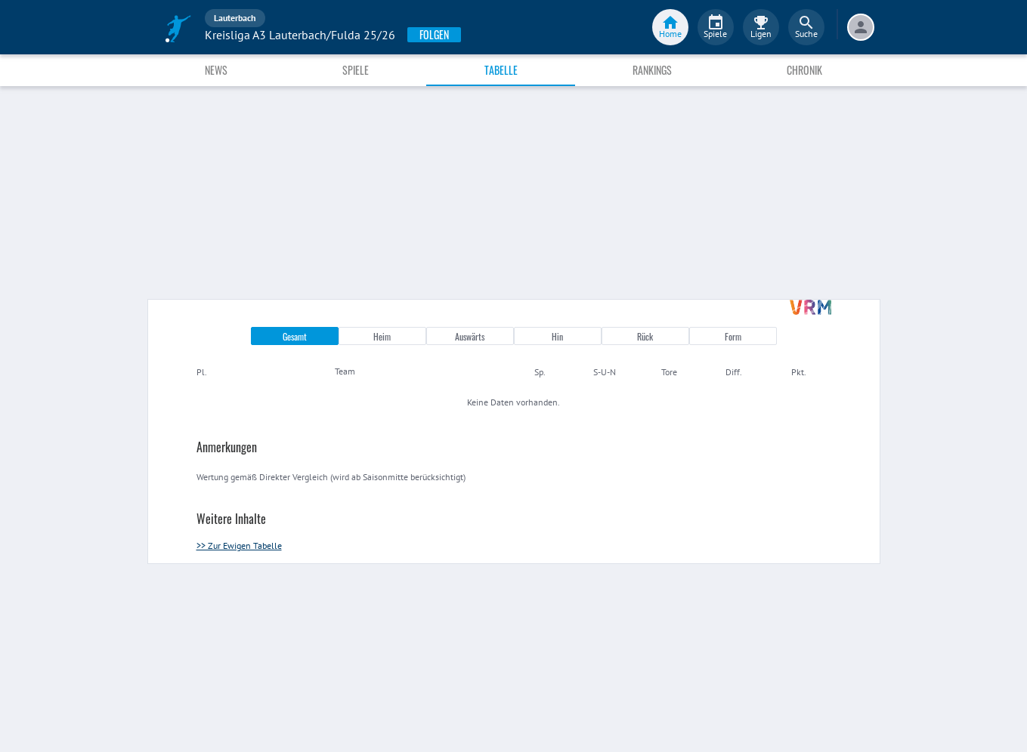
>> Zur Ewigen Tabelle (239, 545)
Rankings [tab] (652, 70)
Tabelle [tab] (501, 70)
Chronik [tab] (804, 70)
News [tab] (216, 70)
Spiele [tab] (355, 70)
